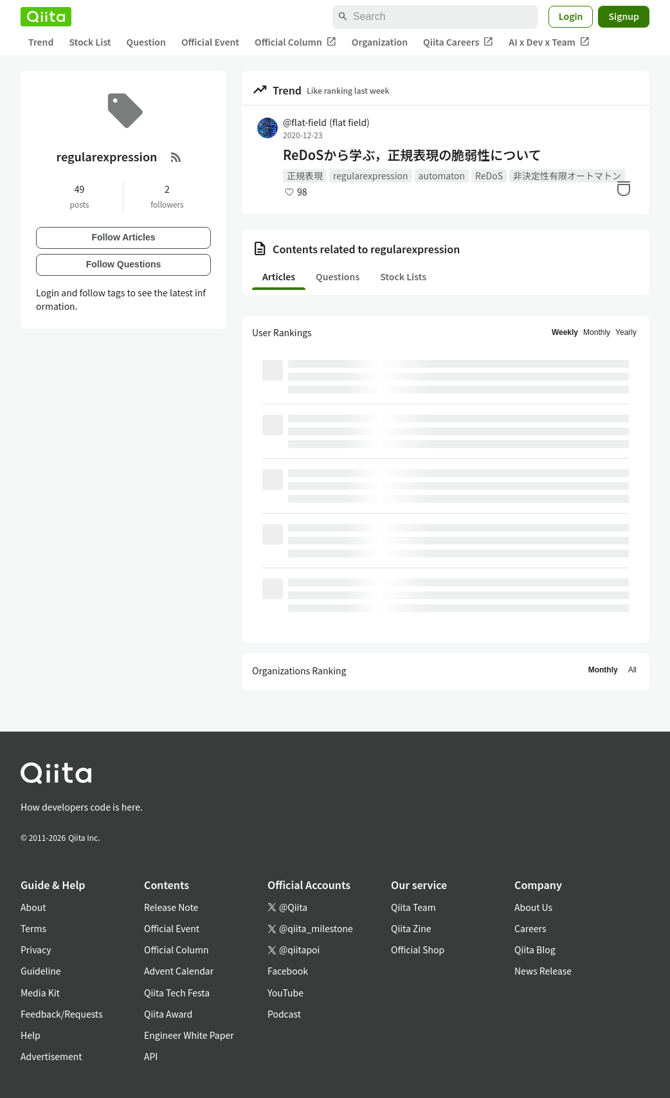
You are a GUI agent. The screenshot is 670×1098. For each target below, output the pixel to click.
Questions (337, 276)
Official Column (295, 42)
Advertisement (51, 1056)
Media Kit (40, 992)
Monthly (596, 332)
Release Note (171, 907)
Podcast (284, 1013)
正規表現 (305, 175)
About (33, 907)
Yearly (626, 332)
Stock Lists (403, 276)
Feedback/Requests (62, 1013)
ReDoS (489, 175)
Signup (623, 16)
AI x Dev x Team (549, 42)
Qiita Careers (458, 42)
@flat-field (326, 122)
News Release (543, 970)
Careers (530, 928)
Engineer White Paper (189, 1035)
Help (31, 1035)
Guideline (41, 970)
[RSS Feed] (176, 157)
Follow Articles (123, 237)
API (151, 1056)
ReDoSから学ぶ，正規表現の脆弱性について (412, 155)
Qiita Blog (535, 949)
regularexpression (370, 175)
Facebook (287, 970)
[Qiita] (46, 16)
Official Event (210, 41)
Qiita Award (168, 1013)
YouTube (285, 992)
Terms (33, 928)
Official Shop (417, 949)
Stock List (90, 41)
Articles (278, 276)
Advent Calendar (178, 970)
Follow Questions (123, 264)
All (632, 669)
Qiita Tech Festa (177, 992)
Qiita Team (413, 907)
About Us (533, 907)
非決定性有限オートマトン (567, 175)
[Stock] (623, 188)
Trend (40, 41)
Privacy (36, 949)
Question (146, 41)
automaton (442, 175)
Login (571, 16)
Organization (380, 41)
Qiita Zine (411, 928)
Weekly (565, 332)
